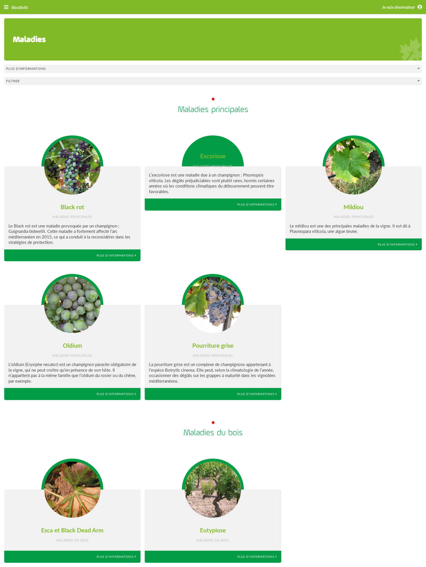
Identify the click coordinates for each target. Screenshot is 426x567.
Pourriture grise (212, 345)
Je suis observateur (403, 7)
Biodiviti (20, 7)
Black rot (72, 206)
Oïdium (72, 345)
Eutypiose (213, 529)
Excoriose (213, 155)
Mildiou (353, 206)
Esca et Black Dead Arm (72, 529)
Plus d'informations (116, 255)
